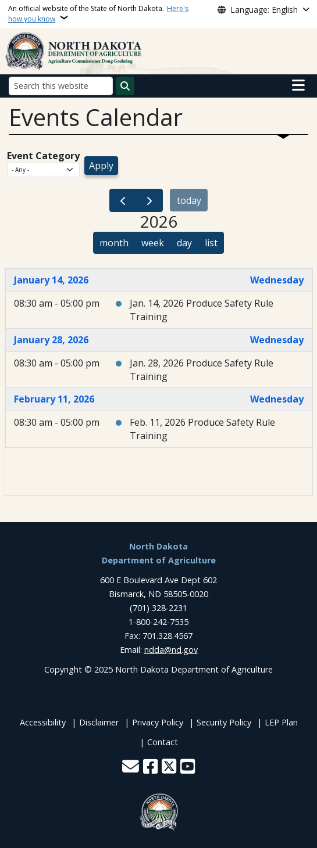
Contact (162, 742)
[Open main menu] (298, 85)
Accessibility (43, 722)
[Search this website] (61, 86)
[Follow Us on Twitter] (169, 768)
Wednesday (277, 280)
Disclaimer (99, 722)
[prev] (123, 201)
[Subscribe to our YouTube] (187, 768)
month (114, 242)
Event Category (43, 155)
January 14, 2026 (51, 280)
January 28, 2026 (51, 339)
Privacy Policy (157, 722)
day (184, 242)
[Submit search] (125, 86)
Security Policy (224, 722)
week (152, 242)
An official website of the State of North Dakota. (98, 13)
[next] (149, 201)
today (189, 200)
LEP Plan (281, 722)
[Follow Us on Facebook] (150, 768)
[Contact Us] (130, 768)
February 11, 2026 (54, 399)
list (211, 242)
